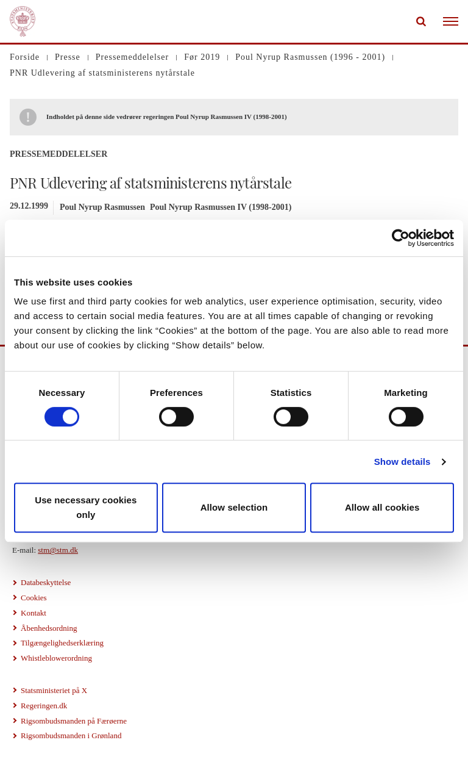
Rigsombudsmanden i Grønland (71, 735)
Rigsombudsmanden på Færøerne (74, 720)
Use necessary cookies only (85, 507)
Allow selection (234, 507)
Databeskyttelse (46, 582)
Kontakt (33, 612)
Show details (402, 461)
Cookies (34, 597)
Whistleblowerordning (56, 658)
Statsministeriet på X (54, 690)
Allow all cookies (382, 507)
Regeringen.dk (44, 705)
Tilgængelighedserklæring (62, 642)
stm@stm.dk (58, 550)
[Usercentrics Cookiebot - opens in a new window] (400, 238)
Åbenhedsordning (49, 628)
